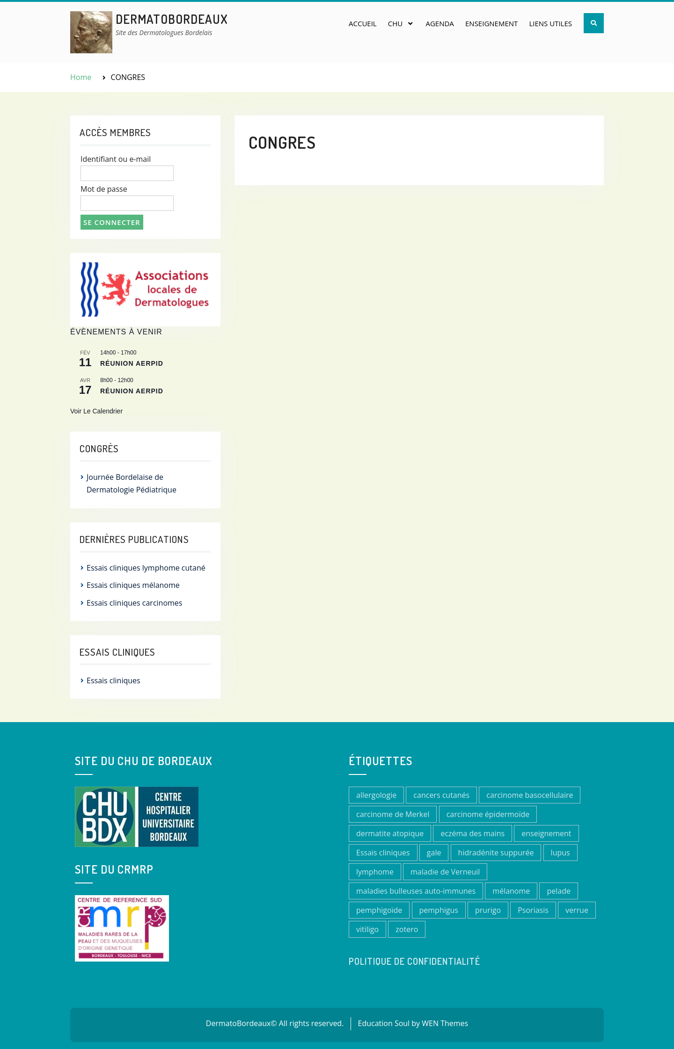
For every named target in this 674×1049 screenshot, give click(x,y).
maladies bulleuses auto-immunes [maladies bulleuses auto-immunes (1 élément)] (416, 891)
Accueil (363, 23)
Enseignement (491, 23)
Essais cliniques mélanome (133, 585)
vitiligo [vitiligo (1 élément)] (367, 929)
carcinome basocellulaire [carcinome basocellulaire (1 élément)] (529, 795)
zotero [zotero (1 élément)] (407, 929)
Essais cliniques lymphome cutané (146, 568)
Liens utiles (550, 23)
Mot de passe (104, 189)
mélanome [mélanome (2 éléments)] (511, 891)
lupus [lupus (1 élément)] (560, 852)
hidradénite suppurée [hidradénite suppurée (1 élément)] (496, 852)
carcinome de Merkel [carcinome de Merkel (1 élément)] (392, 814)
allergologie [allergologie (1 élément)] (376, 795)
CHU (395, 23)
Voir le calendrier (96, 411)
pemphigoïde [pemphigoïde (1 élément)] (379, 910)
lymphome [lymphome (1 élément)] (375, 872)
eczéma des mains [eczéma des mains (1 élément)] (472, 833)
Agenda (439, 23)
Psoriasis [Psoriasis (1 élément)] (533, 910)
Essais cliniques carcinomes (134, 603)
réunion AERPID (131, 363)
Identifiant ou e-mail (116, 159)
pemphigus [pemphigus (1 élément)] (438, 910)
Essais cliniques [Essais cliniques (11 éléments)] (383, 852)
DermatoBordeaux (172, 19)
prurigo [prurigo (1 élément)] (488, 910)
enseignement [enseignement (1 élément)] (546, 833)
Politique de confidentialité (414, 961)
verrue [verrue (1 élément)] (576, 910)
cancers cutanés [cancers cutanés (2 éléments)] (441, 795)
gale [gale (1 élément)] (434, 852)
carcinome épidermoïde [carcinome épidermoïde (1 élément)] (488, 814)
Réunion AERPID (131, 391)
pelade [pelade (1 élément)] (558, 891)
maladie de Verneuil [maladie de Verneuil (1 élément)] (445, 872)
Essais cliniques (113, 680)
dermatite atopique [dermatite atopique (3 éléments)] (390, 833)
